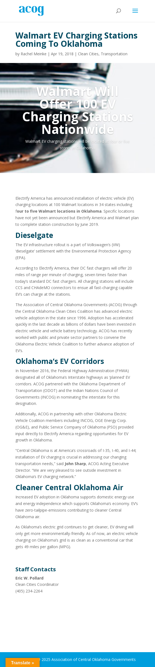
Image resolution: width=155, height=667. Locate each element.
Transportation (114, 53)
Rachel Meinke (34, 53)
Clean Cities (88, 53)
